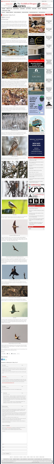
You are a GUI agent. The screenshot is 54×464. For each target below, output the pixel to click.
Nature (34, 8)
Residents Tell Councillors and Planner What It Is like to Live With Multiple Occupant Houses (36, 219)
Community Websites (9, 12)
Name (3, 444)
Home (3, 8)
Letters (28, 8)
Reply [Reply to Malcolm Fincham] (22, 406)
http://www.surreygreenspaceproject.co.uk (8, 382)
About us (9, 8)
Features (16, 8)
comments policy (8, 427)
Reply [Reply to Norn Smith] (22, 386)
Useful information (17, 12)
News (39, 8)
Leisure (22, 8)
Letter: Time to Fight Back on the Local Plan (35, 170)
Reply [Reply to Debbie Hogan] (22, 376)
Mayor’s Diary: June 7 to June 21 (34, 172)
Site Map (3, 12)
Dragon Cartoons (25, 12)
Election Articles (42, 12)
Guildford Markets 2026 (33, 12)
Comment (3, 431)
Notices (44, 8)
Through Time (6, 10)
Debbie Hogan (4, 376)
